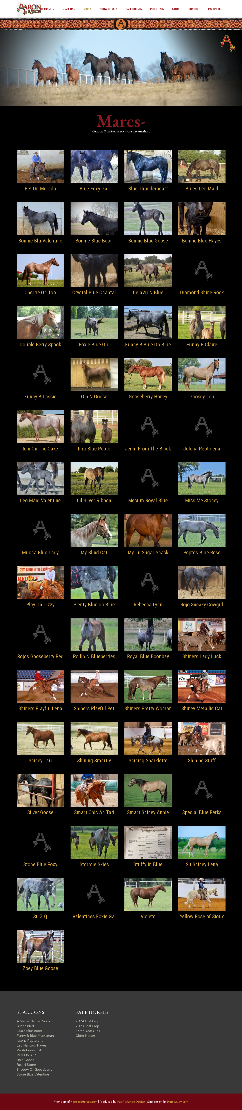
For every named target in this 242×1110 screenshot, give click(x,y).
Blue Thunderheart (148, 189)
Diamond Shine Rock (202, 292)
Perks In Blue (26, 1055)
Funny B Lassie (40, 397)
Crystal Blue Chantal (94, 292)
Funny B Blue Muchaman (35, 1036)
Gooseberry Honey (148, 397)
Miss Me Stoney (201, 500)
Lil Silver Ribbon (94, 500)
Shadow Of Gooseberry (34, 1069)
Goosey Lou (201, 397)
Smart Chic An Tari (94, 812)
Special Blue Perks (202, 812)
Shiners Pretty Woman (148, 708)
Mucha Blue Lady (40, 553)
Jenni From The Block (148, 449)
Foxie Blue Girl (94, 345)
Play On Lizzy (40, 605)
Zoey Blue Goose (40, 968)
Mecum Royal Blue (148, 500)
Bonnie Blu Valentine (40, 241)
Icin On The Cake (40, 449)
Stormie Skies (94, 864)
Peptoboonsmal (29, 1050)
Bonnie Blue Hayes (202, 241)
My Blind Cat (94, 553)
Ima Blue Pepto (94, 449)
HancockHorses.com (84, 1101)
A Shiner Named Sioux (33, 1021)
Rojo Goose (25, 1060)
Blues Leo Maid (202, 189)
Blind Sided (25, 1026)
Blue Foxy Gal (94, 189)
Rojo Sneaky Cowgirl (201, 605)
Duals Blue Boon (29, 1031)
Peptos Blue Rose (201, 553)
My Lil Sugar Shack (148, 553)
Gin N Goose (94, 397)
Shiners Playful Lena (40, 708)
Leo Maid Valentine (40, 500)
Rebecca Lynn (148, 605)
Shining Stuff (202, 760)
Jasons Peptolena (30, 1040)
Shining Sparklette (148, 760)
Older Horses (86, 1036)
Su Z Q (40, 916)
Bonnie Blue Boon (94, 241)
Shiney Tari (40, 760)
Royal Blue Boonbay (148, 656)
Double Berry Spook (40, 345)
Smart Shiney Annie (148, 812)
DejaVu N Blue (148, 292)
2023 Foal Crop (87, 1026)
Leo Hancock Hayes (31, 1045)
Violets (148, 916)
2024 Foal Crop (87, 1021)
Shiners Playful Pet (94, 708)
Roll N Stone (26, 1065)
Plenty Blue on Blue (94, 605)
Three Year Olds (88, 1031)
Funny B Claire (201, 345)
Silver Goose (40, 812)
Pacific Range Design (131, 1101)
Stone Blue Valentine (33, 1074)
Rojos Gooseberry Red (40, 656)
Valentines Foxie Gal (94, 916)
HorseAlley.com (177, 1101)
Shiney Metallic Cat (201, 708)
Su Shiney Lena (202, 864)
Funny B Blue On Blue (148, 345)
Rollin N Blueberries (94, 656)
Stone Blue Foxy (40, 864)
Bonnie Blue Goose (148, 241)
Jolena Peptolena (201, 449)
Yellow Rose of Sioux (202, 916)
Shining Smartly (94, 760)
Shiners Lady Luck (201, 656)
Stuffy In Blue (147, 864)
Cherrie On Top (40, 292)
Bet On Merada (40, 189)
